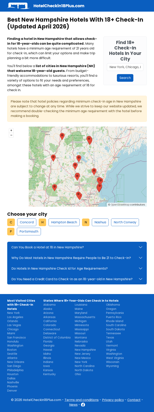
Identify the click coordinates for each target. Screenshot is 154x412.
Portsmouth (28, 231)
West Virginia (115, 358)
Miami (11, 333)
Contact (134, 400)
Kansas (48, 370)
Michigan (81, 321)
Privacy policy (113, 400)
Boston (12, 350)
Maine (79, 309)
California (50, 321)
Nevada (80, 346)
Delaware (49, 333)
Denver (12, 391)
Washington (15, 346)
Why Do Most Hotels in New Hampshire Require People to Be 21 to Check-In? (71, 258)
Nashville (13, 382)
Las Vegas (14, 325)
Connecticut (51, 329)
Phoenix (12, 386)
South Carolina (116, 325)
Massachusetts (85, 317)
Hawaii (47, 350)
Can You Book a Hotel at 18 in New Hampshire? (47, 247)
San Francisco (16, 337)
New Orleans (15, 362)
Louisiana (81, 305)
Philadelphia (15, 370)
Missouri (80, 333)
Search (125, 78)
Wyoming (112, 366)
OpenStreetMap (120, 204)
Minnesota (82, 325)
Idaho (47, 354)
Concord (27, 222)
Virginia (111, 350)
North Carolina (84, 366)
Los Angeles (15, 317)
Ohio (78, 374)
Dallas (11, 378)
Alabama (49, 305)
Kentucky (49, 374)
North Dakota (84, 370)
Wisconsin (112, 362)
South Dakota (115, 329)
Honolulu (13, 342)
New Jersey (82, 354)
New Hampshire (85, 350)
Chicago (13, 329)
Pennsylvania (115, 313)
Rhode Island (114, 321)
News (73, 404)
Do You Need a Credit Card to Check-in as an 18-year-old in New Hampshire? (72, 279)
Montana (81, 337)
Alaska (47, 309)
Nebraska (81, 342)
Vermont (112, 346)
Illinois (47, 358)
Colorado (49, 325)
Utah (109, 342)
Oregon (111, 309)
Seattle (12, 354)
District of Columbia (57, 337)
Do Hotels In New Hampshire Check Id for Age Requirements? (59, 268)
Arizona (48, 313)
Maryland (81, 313)
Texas (110, 337)
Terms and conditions (82, 400)
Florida (47, 342)
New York (13, 313)
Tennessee (113, 333)
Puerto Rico (114, 317)
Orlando (12, 321)
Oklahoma (113, 305)
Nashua (100, 222)
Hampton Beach (64, 222)
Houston (12, 374)
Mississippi (82, 329)
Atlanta (12, 358)
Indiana (48, 362)
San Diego (14, 366)
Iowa (46, 366)
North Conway (125, 222)
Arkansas (49, 317)
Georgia (48, 346)
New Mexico (83, 358)
